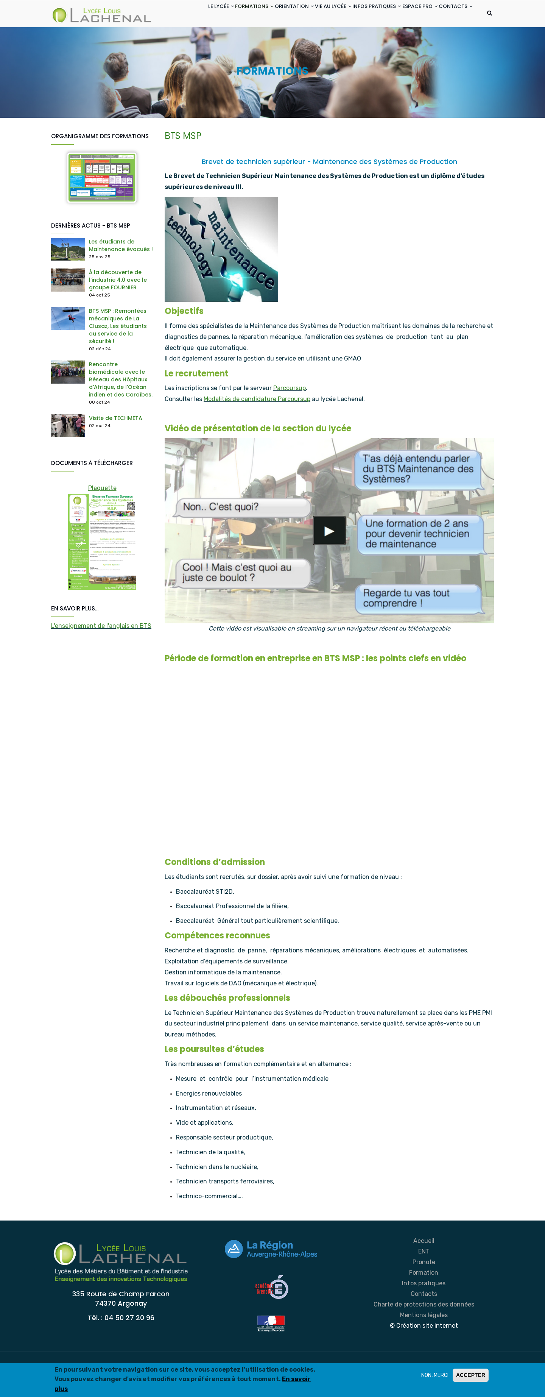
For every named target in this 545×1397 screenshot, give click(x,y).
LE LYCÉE (181, 14)
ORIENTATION (267, 14)
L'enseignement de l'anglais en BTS (101, 655)
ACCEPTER (470, 1375)
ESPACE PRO (411, 14)
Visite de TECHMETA (115, 448)
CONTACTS (185, 43)
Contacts (424, 1323)
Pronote (424, 1292)
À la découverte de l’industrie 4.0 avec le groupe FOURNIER (118, 310)
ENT (424, 1281)
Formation (423, 1302)
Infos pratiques (423, 1313)
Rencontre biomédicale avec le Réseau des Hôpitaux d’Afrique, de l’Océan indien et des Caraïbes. (121, 410)
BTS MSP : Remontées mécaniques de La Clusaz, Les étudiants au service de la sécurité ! (118, 356)
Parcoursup (289, 418)
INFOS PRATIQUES (362, 14)
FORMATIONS (221, 14)
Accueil (423, 1270)
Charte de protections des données (424, 1334)
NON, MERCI (434, 1375)
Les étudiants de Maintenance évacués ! (121, 275)
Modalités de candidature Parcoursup (257, 429)
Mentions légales (424, 1345)
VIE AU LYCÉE (312, 14)
